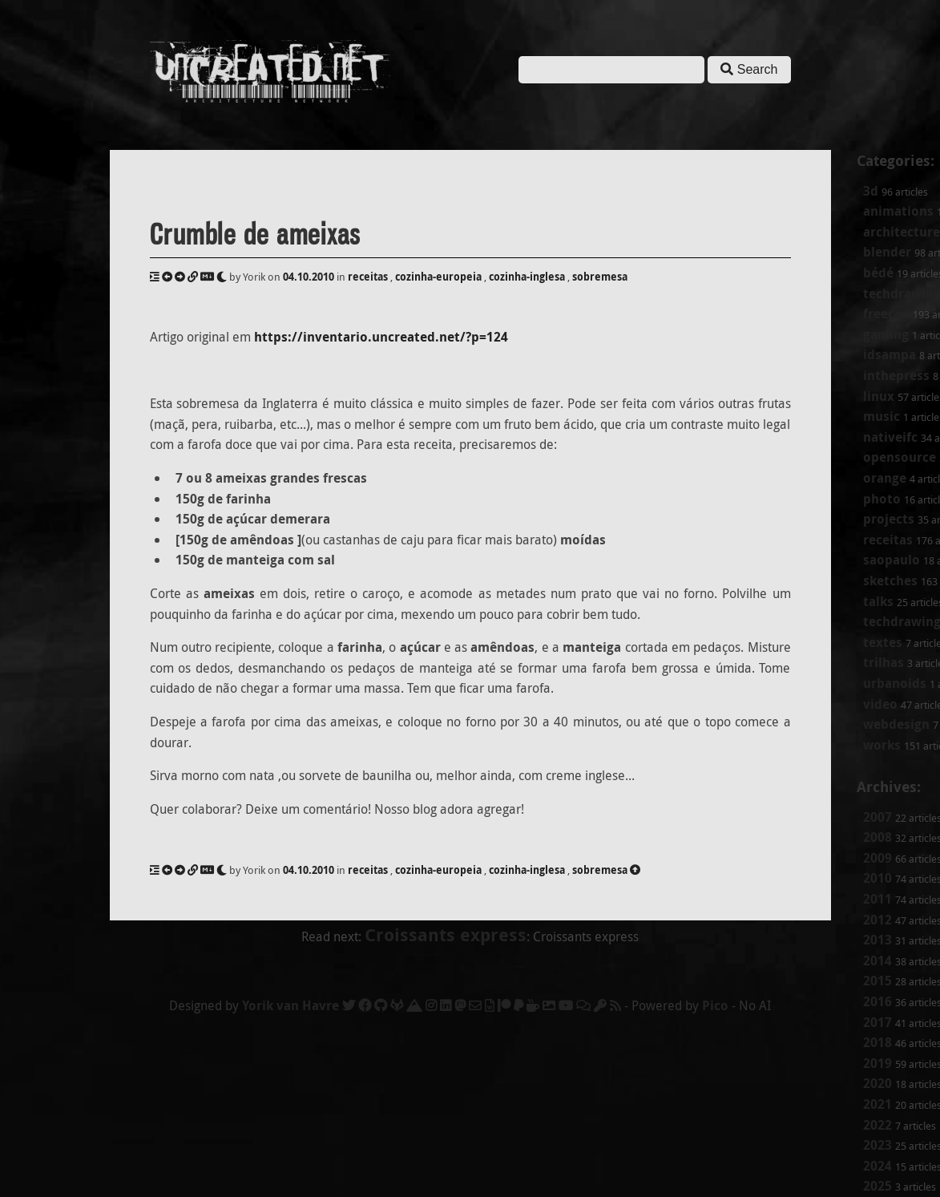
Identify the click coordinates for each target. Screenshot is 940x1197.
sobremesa (599, 276)
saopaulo (891, 559)
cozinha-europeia (438, 276)
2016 (877, 1001)
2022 (877, 1125)
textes (882, 642)
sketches (890, 580)
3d (870, 191)
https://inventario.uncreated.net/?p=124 (381, 337)
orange (884, 478)
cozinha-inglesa (527, 276)
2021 (877, 1104)
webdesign (896, 724)
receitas (888, 539)
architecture (901, 232)
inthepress (896, 375)
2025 (877, 1186)
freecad (886, 313)
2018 (877, 1042)
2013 (877, 939)
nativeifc (890, 437)
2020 (877, 1083)
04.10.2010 (308, 276)
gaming (886, 334)
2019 (877, 1063)
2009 (877, 858)
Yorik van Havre (290, 1005)
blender (887, 252)
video (880, 704)
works (882, 745)
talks (878, 601)
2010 (877, 878)
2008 (877, 837)
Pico (715, 1005)
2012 (877, 919)
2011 (877, 899)
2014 (877, 960)
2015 (877, 980)
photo (882, 499)
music (881, 416)
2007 (877, 817)
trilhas (883, 662)
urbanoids (894, 683)
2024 (877, 1166)
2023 (877, 1145)
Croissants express (445, 934)
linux (878, 396)
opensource (899, 457)
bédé (878, 272)
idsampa (889, 354)
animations (898, 211)
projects (888, 519)
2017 (877, 1022)
